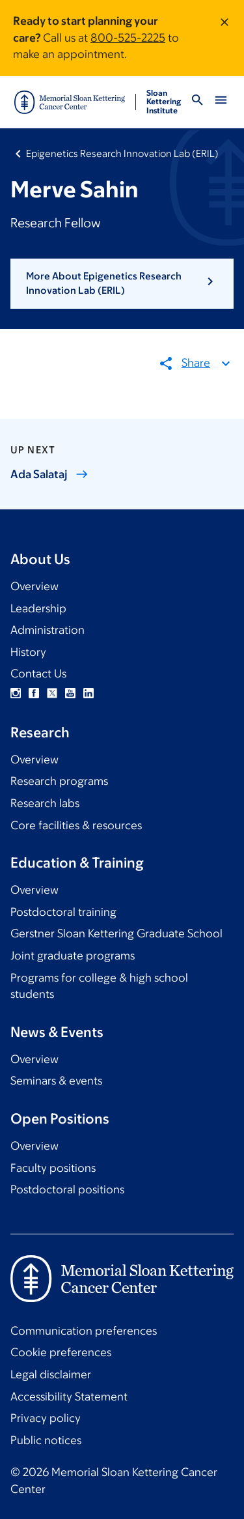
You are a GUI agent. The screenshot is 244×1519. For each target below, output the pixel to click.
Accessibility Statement (69, 1396)
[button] (122, 283)
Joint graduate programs (72, 955)
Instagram (15, 693)
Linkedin (88, 693)
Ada (49, 474)
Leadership (38, 608)
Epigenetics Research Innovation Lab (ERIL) (122, 153)
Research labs (44, 803)
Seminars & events (56, 1080)
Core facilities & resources (76, 825)
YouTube (70, 693)
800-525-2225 (127, 37)
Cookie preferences (60, 1352)
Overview (34, 586)
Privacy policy (45, 1418)
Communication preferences (83, 1330)
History (28, 652)
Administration (47, 629)
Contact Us (38, 673)
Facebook (34, 693)
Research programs (59, 781)
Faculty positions (53, 1167)
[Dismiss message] (224, 38)
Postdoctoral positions (67, 1189)
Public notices (45, 1440)
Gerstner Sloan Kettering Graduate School (116, 933)
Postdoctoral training (63, 911)
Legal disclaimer (50, 1374)
